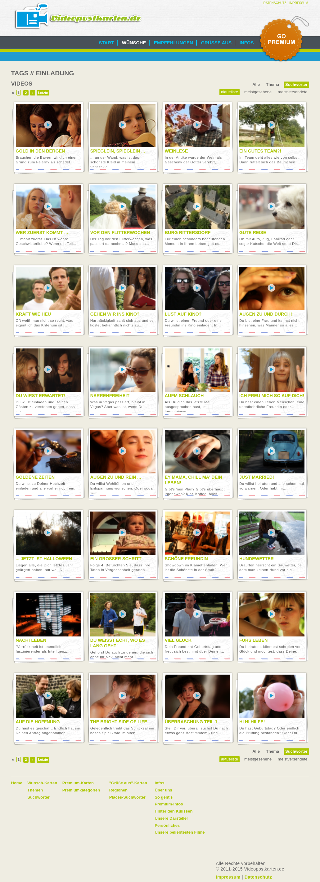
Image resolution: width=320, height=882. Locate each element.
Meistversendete (292, 92)
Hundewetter (256, 558)
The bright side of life (118, 721)
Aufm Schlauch (184, 395)
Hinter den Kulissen (173, 811)
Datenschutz (275, 3)
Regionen (118, 790)
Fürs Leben (253, 640)
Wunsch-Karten (42, 783)
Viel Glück (178, 640)
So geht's (164, 797)
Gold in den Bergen (40, 150)
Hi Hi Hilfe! (252, 721)
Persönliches (167, 825)
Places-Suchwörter (127, 797)
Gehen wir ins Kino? (115, 314)
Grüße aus (216, 42)
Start (106, 42)
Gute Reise (252, 232)
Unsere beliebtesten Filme (180, 832)
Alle (256, 84)
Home (16, 783)
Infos (247, 42)
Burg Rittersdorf (188, 232)
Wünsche (134, 42)
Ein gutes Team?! (260, 150)
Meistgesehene (258, 92)
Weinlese (176, 150)
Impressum (298, 3)
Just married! (256, 477)
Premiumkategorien (81, 790)
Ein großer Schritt (116, 558)
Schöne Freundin (186, 558)
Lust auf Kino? (183, 314)
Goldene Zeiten (35, 477)
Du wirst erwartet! (40, 395)
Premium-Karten (78, 783)
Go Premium (283, 39)
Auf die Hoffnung (38, 721)
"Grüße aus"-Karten (128, 783)
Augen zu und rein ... (115, 477)
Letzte (43, 93)
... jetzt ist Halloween (44, 558)
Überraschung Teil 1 (191, 721)
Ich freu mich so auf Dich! (271, 395)
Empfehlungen (173, 42)
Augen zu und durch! (265, 314)
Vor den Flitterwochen (120, 232)
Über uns (163, 790)
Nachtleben (31, 640)
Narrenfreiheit (109, 395)
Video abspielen (48, 125)
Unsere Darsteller (171, 818)
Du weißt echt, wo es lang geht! (117, 643)
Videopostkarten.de (78, 15)
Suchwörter (296, 84)
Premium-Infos (169, 804)
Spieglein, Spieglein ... (117, 150)
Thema (272, 84)
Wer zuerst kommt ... (42, 232)
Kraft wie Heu (33, 314)
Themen (35, 790)
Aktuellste (229, 92)
